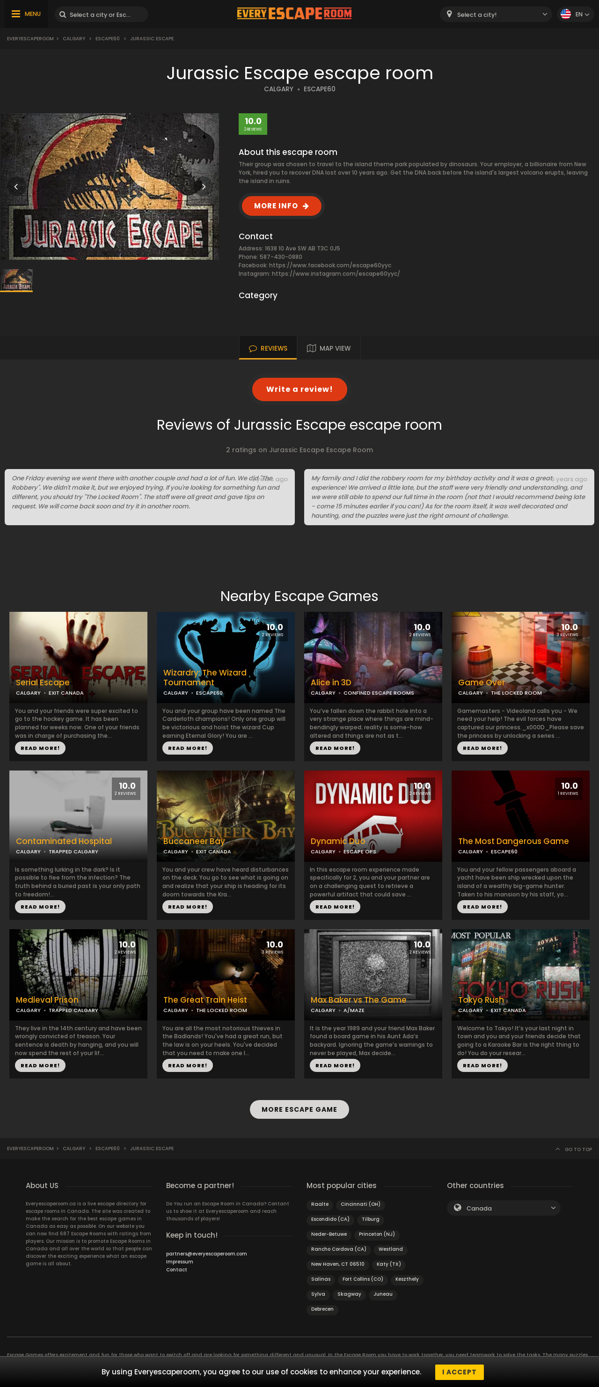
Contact (176, 1268)
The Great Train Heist (205, 1000)
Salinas (320, 1278)
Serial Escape (43, 683)
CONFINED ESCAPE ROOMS (378, 693)
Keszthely (407, 1278)
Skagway (349, 1293)
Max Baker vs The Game (359, 1000)
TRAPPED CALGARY (73, 851)
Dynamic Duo (338, 841)
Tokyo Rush (481, 1000)
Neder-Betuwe (329, 1233)
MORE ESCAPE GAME (299, 1109)
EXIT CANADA (66, 693)
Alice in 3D (331, 683)
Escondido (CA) (330, 1218)
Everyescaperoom (30, 38)
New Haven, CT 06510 (338, 1263)
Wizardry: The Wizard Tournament (205, 678)
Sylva (318, 1293)
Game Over (481, 683)
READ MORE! (40, 748)
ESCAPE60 (320, 89)
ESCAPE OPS (359, 851)
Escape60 (107, 38)
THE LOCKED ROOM (516, 693)
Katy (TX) (389, 1263)
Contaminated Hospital (64, 841)
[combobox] (496, 14)
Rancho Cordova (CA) (338, 1248)
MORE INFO (276, 206)
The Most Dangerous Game (513, 841)
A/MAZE (354, 1010)
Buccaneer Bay (194, 841)
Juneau (383, 1293)
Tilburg (371, 1218)
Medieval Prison (47, 1000)
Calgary (74, 38)
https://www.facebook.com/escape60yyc (330, 265)
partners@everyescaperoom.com (206, 1252)
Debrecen (322, 1308)
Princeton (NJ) (377, 1233)
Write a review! (299, 389)
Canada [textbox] (479, 1207)
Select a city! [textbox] (477, 15)
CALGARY (278, 89)
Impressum (179, 1260)
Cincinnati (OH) (360, 1203)
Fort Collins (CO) (363, 1278)
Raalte (320, 1203)
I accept (459, 1372)
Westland (391, 1248)
